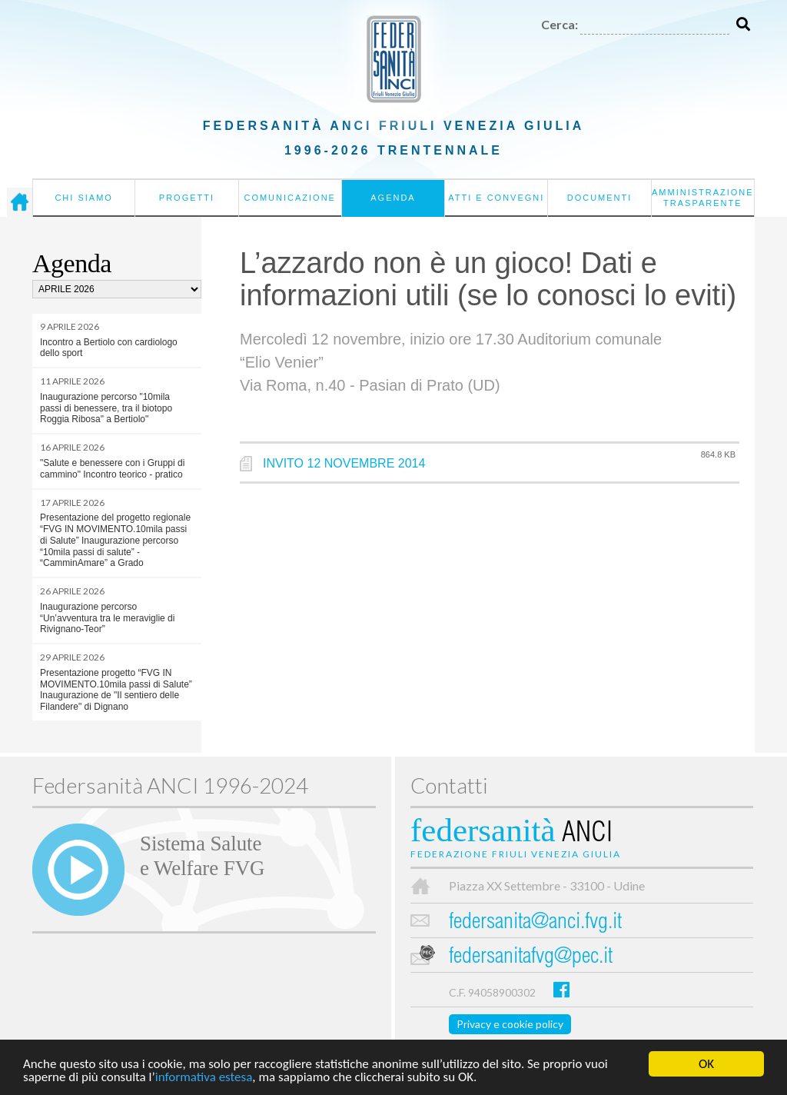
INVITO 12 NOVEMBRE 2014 (344, 463)
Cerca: (559, 24)
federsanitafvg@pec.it (531, 958)
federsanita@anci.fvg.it (535, 923)
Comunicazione (290, 197)
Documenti (600, 197)
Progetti (186, 197)
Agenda (392, 197)
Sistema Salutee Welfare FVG (202, 856)
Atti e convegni (496, 197)
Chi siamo (83, 197)
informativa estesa (204, 1078)
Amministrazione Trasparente (703, 198)
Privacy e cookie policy (510, 1023)
